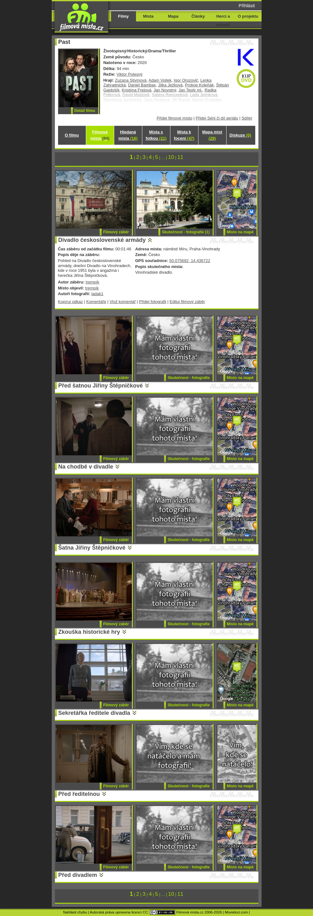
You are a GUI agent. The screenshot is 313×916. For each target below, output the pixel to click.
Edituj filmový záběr (187, 301)
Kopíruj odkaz (70, 301)
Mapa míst (212, 135)
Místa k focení (184, 135)
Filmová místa (99, 135)
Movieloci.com (236, 912)
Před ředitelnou (79, 794)
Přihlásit (247, 5)
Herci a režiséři (223, 20)
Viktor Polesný (129, 74)
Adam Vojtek (160, 80)
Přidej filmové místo (174, 118)
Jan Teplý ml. (190, 90)
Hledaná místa (127, 135)
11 (180, 157)
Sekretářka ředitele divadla (94, 713)
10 (171, 157)
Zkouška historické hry (89, 632)
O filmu (72, 135)
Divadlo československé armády (102, 240)
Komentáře (96, 301)
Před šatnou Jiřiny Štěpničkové (100, 385)
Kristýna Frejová (136, 90)
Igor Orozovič (186, 80)
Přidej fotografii (152, 301)
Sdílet (246, 118)
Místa (148, 16)
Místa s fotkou (155, 135)
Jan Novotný (165, 90)
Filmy (123, 16)
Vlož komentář (122, 301)
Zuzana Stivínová (130, 80)
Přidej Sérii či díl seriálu (217, 118)
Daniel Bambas (142, 85)
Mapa (173, 16)
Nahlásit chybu (75, 912)
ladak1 (97, 293)
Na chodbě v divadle (85, 467)
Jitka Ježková (170, 85)
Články (198, 16)
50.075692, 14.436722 (189, 260)
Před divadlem (77, 875)
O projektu (248, 16)
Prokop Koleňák (199, 85)
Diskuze (240, 135)
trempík (92, 282)
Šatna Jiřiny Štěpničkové (92, 548)
